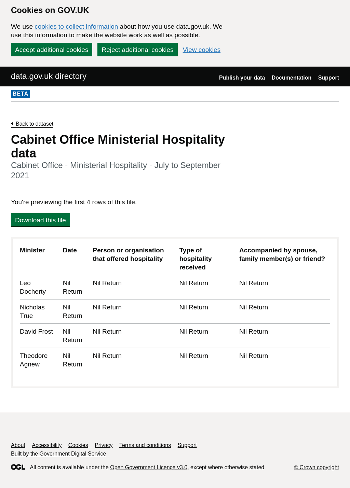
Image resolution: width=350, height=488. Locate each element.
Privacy (103, 445)
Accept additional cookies (51, 49)
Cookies (78, 445)
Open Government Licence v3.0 (148, 467)
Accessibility (47, 445)
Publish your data (242, 78)
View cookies (202, 49)
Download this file (40, 220)
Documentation (291, 78)
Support (328, 78)
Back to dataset (34, 124)
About (18, 445)
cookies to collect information (76, 26)
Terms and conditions (145, 445)
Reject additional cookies (137, 49)
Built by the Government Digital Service (58, 454)
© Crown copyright (316, 467)
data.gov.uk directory (48, 76)
